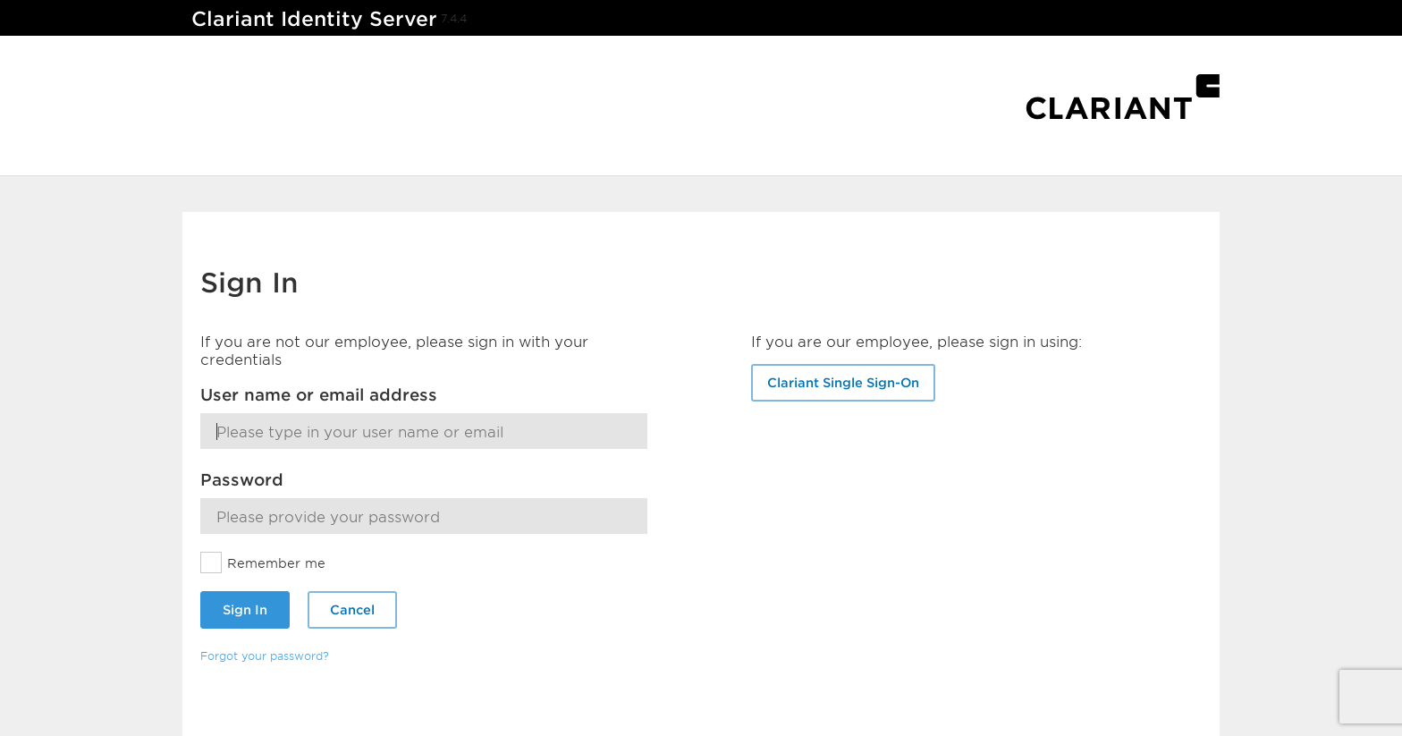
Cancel (352, 609)
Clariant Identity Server (314, 18)
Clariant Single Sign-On (843, 382)
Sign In (245, 609)
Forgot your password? (264, 655)
